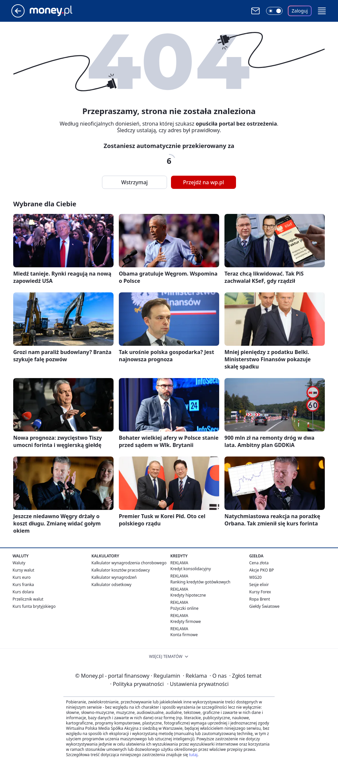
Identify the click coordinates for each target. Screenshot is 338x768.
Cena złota (259, 563)
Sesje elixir (259, 584)
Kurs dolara (23, 592)
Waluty (19, 563)
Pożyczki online (184, 608)
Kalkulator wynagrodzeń (114, 577)
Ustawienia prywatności (197, 684)
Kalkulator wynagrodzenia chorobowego (128, 563)
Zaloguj (300, 11)
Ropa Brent (259, 599)
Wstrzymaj (134, 182)
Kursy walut (23, 570)
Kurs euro (22, 577)
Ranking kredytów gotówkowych (200, 582)
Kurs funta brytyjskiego (34, 606)
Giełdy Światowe (264, 606)
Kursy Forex (260, 592)
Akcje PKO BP (261, 570)
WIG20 (255, 577)
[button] (322, 11)
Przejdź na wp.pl (203, 182)
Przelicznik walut (28, 599)
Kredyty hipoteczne (188, 595)
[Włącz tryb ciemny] (274, 11)
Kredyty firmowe (185, 621)
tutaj (193, 754)
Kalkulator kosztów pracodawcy (120, 570)
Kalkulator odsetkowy (111, 584)
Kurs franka (23, 584)
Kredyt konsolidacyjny (190, 569)
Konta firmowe (184, 634)
